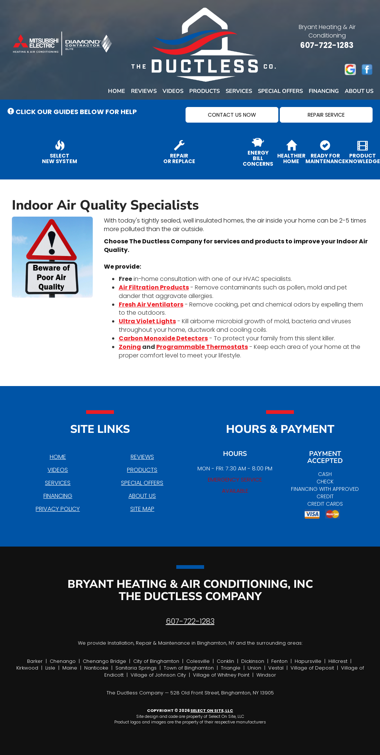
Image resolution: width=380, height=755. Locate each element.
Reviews (144, 91)
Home (116, 91)
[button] (232, 115)
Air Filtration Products (154, 287)
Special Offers (280, 91)
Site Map (142, 509)
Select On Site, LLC (211, 710)
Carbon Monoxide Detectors (163, 338)
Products (204, 91)
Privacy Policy (58, 509)
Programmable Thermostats (202, 347)
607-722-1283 (190, 621)
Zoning (130, 347)
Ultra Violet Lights (147, 321)
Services (239, 91)
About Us (359, 91)
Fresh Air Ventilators (151, 304)
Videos (173, 91)
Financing (324, 91)
